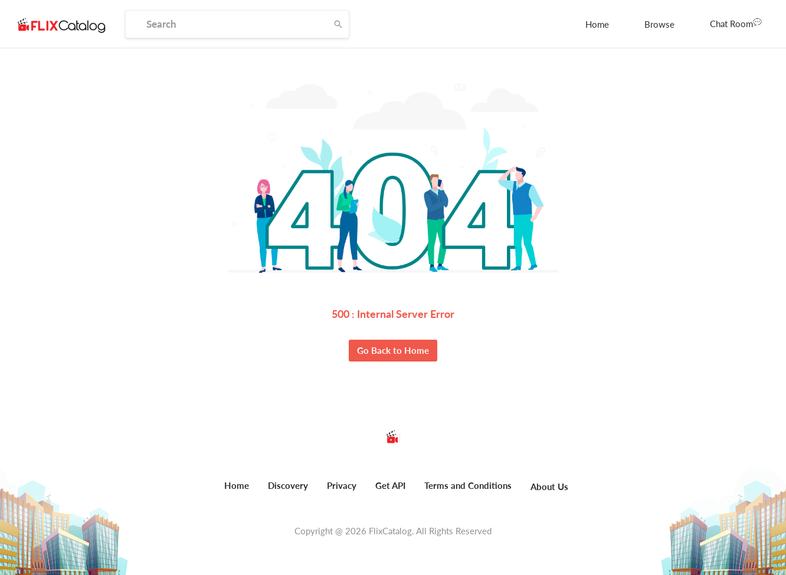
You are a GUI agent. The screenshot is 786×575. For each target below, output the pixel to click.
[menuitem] (597, 24)
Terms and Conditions (468, 485)
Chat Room (736, 23)
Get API (390, 485)
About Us (549, 486)
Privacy (341, 485)
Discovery (288, 485)
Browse (659, 24)
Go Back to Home (393, 350)
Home (597, 24)
